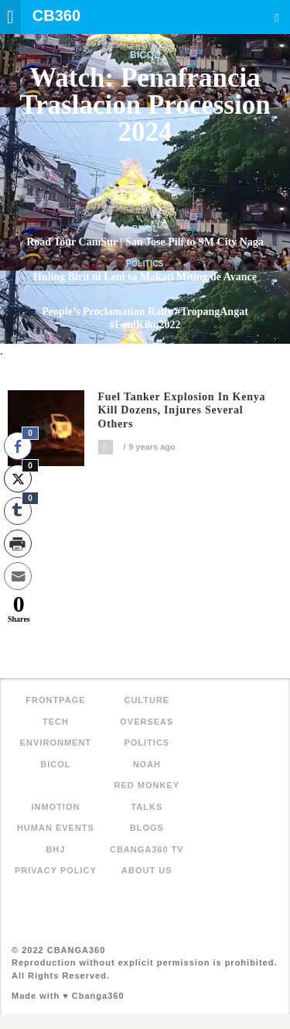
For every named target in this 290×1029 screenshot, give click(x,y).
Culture (146, 700)
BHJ (55, 849)
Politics (145, 263)
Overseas (146, 721)
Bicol (145, 55)
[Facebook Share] (18, 446)
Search (277, 17)
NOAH (147, 764)
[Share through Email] (18, 576)
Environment (55, 742)
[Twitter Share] (18, 478)
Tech (56, 721)
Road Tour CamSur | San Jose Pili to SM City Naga (145, 242)
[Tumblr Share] (18, 511)
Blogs (147, 827)
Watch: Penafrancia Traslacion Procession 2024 (144, 105)
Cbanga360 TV (147, 849)
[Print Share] (18, 543)
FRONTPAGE (55, 700)
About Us (146, 870)
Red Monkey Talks (147, 795)
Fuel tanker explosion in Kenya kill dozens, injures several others (182, 410)
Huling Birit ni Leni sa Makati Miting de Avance (145, 277)
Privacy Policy (56, 870)
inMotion (55, 806)
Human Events (55, 827)
